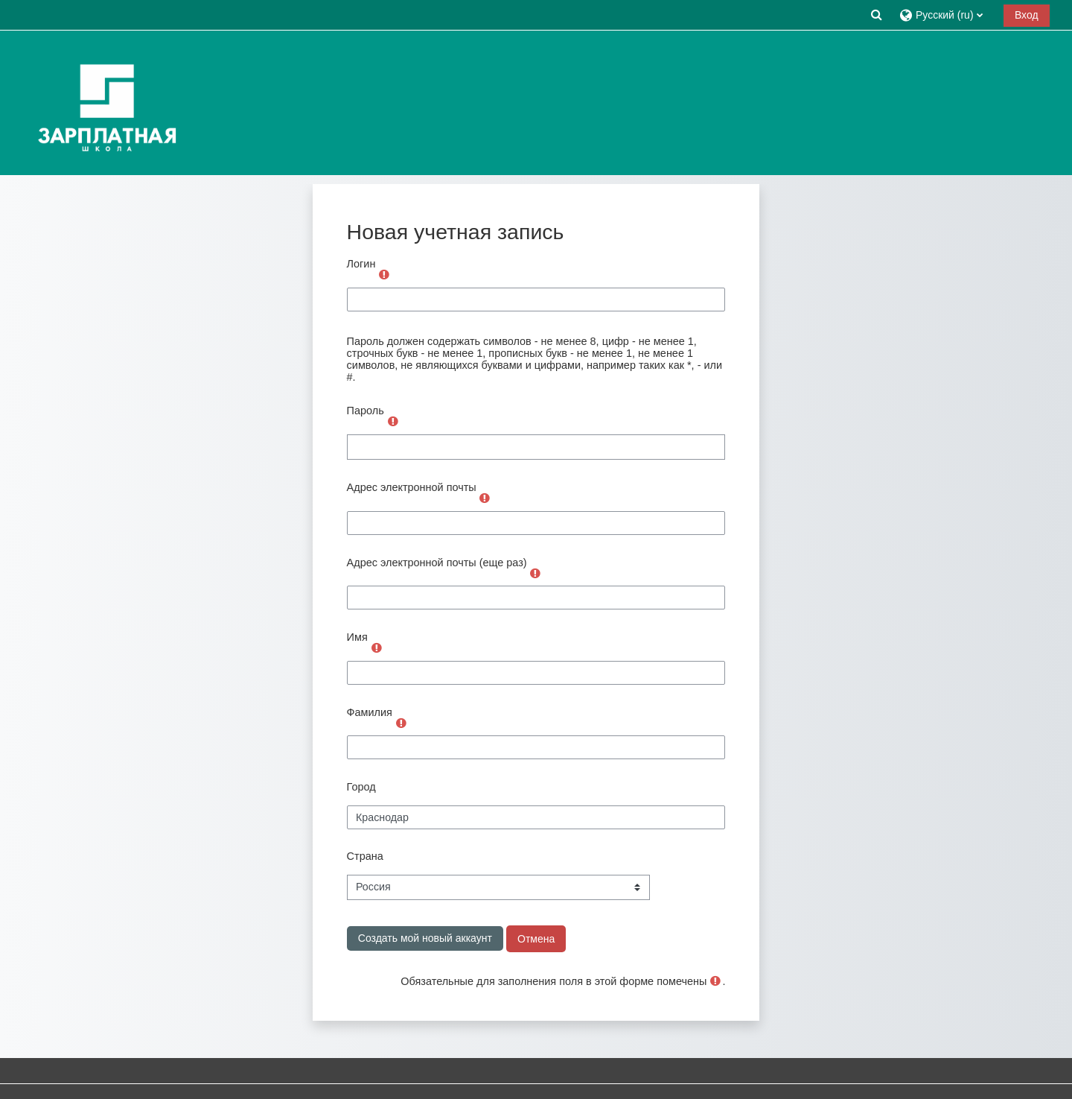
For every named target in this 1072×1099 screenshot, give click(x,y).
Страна (365, 856)
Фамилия (369, 712)
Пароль (365, 411)
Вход (1026, 15)
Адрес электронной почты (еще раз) (437, 562)
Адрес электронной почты (411, 487)
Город (361, 787)
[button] (876, 14)
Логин (361, 264)
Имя (357, 637)
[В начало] (103, 102)
